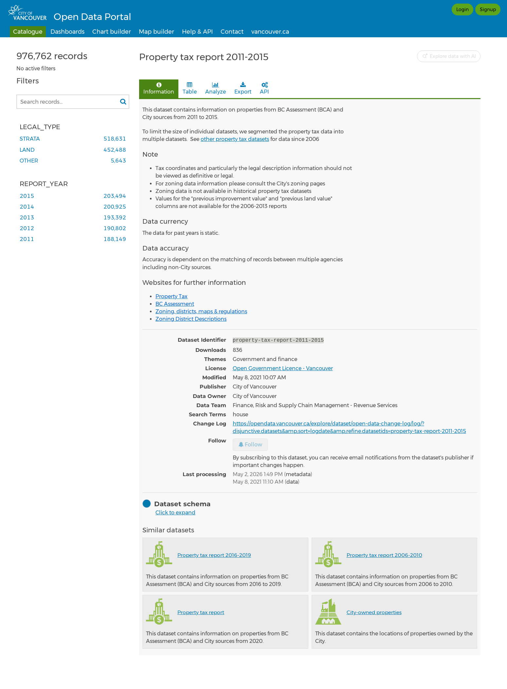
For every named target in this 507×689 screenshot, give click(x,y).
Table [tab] (190, 88)
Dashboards (67, 31)
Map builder (156, 31)
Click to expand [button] (175, 512)
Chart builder (111, 31)
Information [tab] (158, 88)
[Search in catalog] (123, 102)
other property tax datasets (235, 139)
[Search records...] (72, 102)
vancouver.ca (270, 31)
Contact (232, 31)
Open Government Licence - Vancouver (283, 368)
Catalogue (28, 31)
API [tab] (264, 88)
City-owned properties (374, 612)
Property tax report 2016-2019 (214, 554)
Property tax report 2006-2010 (384, 554)
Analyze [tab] (215, 88)
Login (462, 9)
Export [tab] (242, 88)
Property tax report (200, 612)
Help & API (197, 31)
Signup (488, 9)
